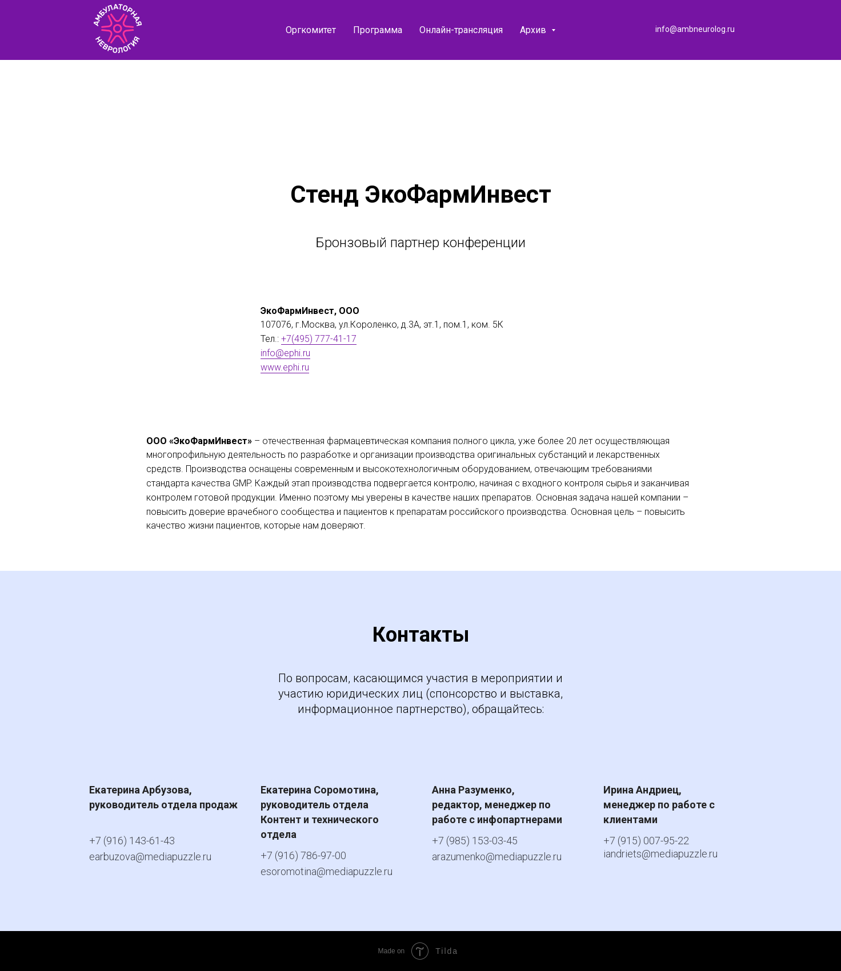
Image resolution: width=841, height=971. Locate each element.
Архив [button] (534, 30)
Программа (377, 30)
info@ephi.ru (285, 353)
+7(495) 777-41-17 (319, 338)
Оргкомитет (311, 30)
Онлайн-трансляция (461, 30)
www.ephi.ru (285, 367)
